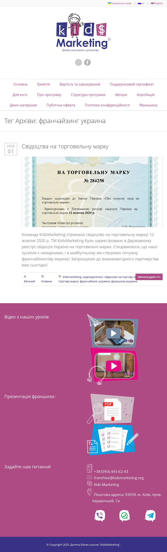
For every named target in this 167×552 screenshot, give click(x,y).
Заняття (43, 84)
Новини (46, 281)
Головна (20, 84)
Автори (121, 94)
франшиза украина (124, 281)
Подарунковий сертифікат (132, 84)
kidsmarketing (72, 277)
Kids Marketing (106, 484)
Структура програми (88, 94)
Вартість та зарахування (80, 84)
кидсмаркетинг (93, 277)
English (157, 3)
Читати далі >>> (149, 277)
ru (141, 3)
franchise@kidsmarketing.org (119, 477)
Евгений (29, 281)
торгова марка (68, 281)
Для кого (20, 94)
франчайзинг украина (95, 281)
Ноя (11, 146)
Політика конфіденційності (107, 105)
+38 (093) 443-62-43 (110, 471)
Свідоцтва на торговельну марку (65, 146)
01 (11, 151)
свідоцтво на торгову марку (123, 277)
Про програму (49, 94)
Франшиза (148, 105)
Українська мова (119, 3)
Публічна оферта (61, 105)
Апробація (146, 94)
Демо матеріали (23, 105)
